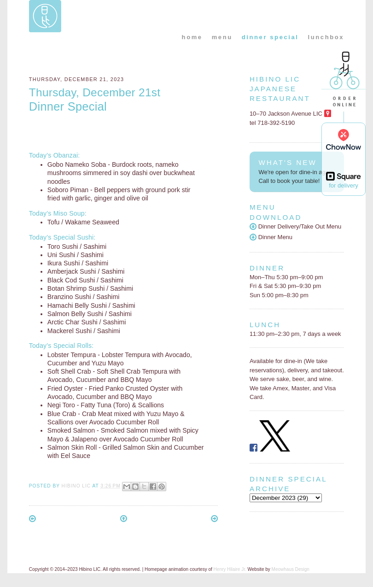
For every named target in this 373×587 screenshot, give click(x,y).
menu (222, 37)
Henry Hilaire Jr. (230, 569)
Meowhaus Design (290, 569)
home (192, 37)
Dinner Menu (271, 237)
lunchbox (326, 37)
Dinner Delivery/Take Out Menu (295, 226)
